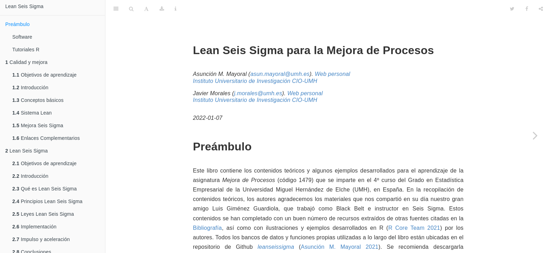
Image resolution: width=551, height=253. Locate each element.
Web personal (332, 56)
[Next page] (535, 135)
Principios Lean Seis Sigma (47, 201)
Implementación (34, 226)
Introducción (30, 87)
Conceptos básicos (38, 100)
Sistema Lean (32, 113)
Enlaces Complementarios (46, 138)
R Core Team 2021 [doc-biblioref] (414, 210)
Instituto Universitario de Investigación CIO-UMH (255, 63)
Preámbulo (17, 24)
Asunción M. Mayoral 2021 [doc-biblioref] (339, 229)
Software (22, 37)
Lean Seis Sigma (24, 6)
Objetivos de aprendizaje (44, 75)
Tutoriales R (25, 49)
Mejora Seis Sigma (37, 125)
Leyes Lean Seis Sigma (43, 214)
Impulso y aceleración (41, 239)
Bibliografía (207, 210)
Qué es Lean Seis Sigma (44, 189)
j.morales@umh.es (258, 76)
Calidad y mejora (26, 62)
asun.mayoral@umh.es (280, 56)
